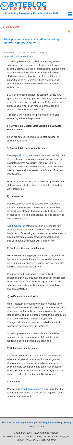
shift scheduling (17, 226)
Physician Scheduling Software (18, 422)
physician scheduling (26, 155)
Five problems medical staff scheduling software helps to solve (31, 41)
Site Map (40, 426)
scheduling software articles (18, 56)
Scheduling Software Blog (48, 422)
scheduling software (31, 389)
